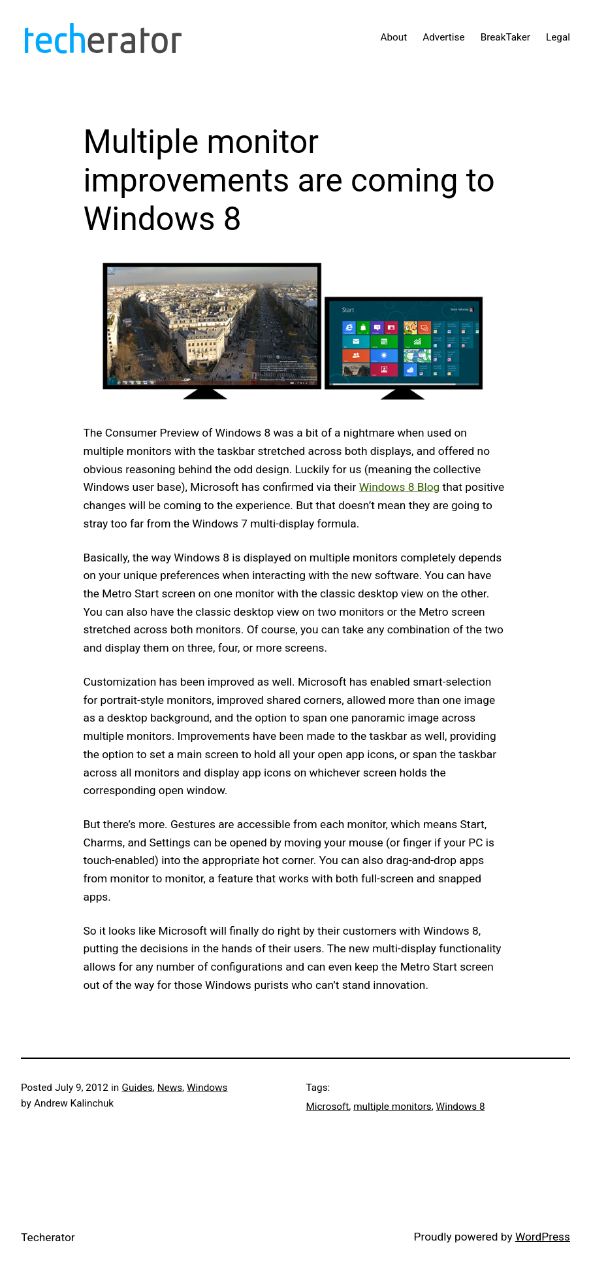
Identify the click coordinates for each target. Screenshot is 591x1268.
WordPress (542, 1236)
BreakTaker (505, 37)
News (169, 1087)
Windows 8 (460, 1106)
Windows (207, 1087)
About (393, 37)
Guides (137, 1087)
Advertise (443, 37)
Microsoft (327, 1106)
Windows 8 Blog (399, 486)
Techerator (48, 1237)
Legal (558, 37)
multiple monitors (392, 1106)
